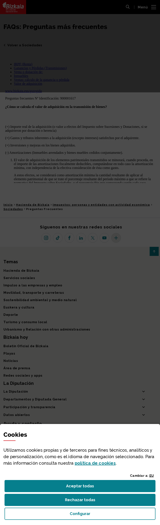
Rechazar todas (83, 501)
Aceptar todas (84, 487)
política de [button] (95, 463)
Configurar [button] (104, 515)
